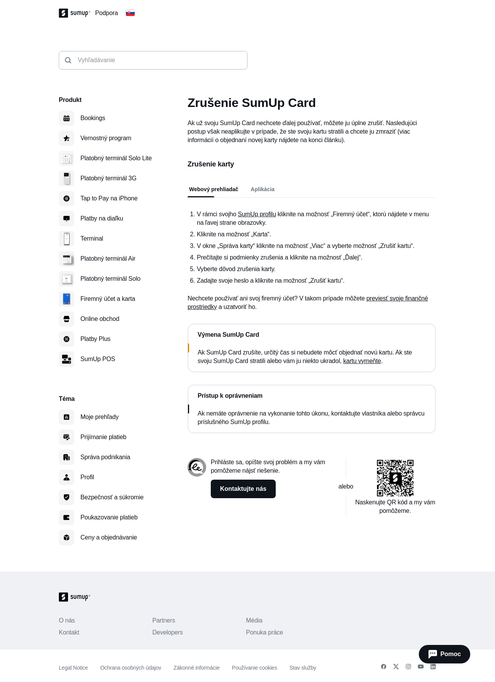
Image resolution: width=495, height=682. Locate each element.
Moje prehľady (99, 417)
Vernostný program (105, 138)
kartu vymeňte (362, 361)
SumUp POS (97, 359)
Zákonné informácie (197, 668)
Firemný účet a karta (107, 298)
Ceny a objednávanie (108, 537)
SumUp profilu (257, 214)
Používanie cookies (254, 668)
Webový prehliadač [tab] (213, 189)
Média (254, 620)
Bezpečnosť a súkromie (111, 497)
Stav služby (302, 668)
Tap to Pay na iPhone (109, 198)
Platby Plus (95, 339)
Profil (87, 477)
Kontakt (69, 632)
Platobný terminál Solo (110, 278)
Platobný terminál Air (107, 258)
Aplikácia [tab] (262, 189)
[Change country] (130, 13)
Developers (167, 632)
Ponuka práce (264, 632)
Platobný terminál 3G (108, 178)
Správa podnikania (105, 457)
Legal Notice (73, 668)
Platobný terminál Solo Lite (116, 158)
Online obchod (99, 319)
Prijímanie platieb (103, 437)
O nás (67, 620)
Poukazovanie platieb (109, 517)
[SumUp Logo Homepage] (77, 13)
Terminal (91, 238)
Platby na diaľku (101, 218)
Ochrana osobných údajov (130, 668)
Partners (163, 620)
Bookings (92, 118)
